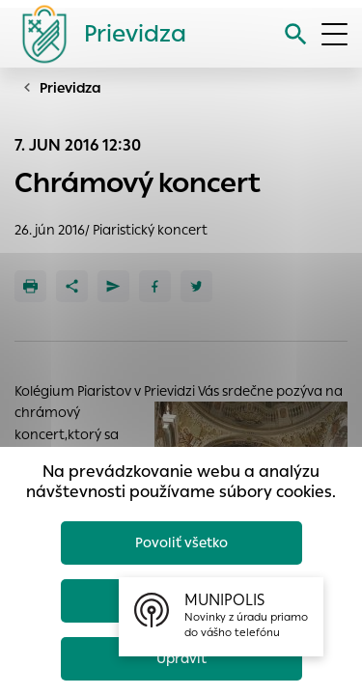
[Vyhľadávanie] (296, 34)
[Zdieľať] (72, 286)
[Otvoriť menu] (334, 34)
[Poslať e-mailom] (113, 286)
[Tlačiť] (30, 286)
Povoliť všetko (181, 542)
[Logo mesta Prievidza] (96, 34)
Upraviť (181, 658)
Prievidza (70, 88)
